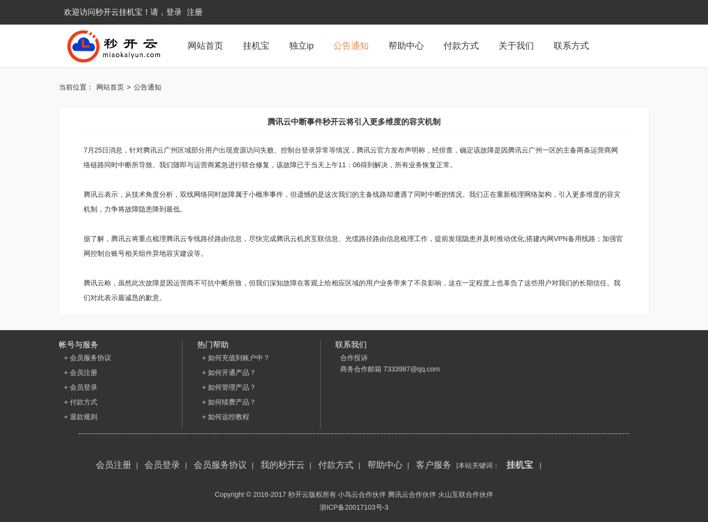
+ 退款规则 (80, 417)
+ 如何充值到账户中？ (236, 358)
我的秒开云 (283, 465)
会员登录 (162, 465)
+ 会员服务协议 (87, 358)
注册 (195, 12)
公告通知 (351, 46)
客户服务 (433, 465)
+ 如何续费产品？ (229, 402)
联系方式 (571, 46)
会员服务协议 (220, 465)
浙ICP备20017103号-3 (354, 507)
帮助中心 (406, 46)
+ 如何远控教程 (225, 417)
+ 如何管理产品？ (229, 387)
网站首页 (205, 46)
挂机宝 (256, 46)
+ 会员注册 (80, 372)
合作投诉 (354, 358)
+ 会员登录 (80, 387)
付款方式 (461, 46)
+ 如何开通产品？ (229, 372)
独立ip (301, 46)
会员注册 (113, 465)
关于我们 (516, 46)
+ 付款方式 (80, 402)
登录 (174, 12)
